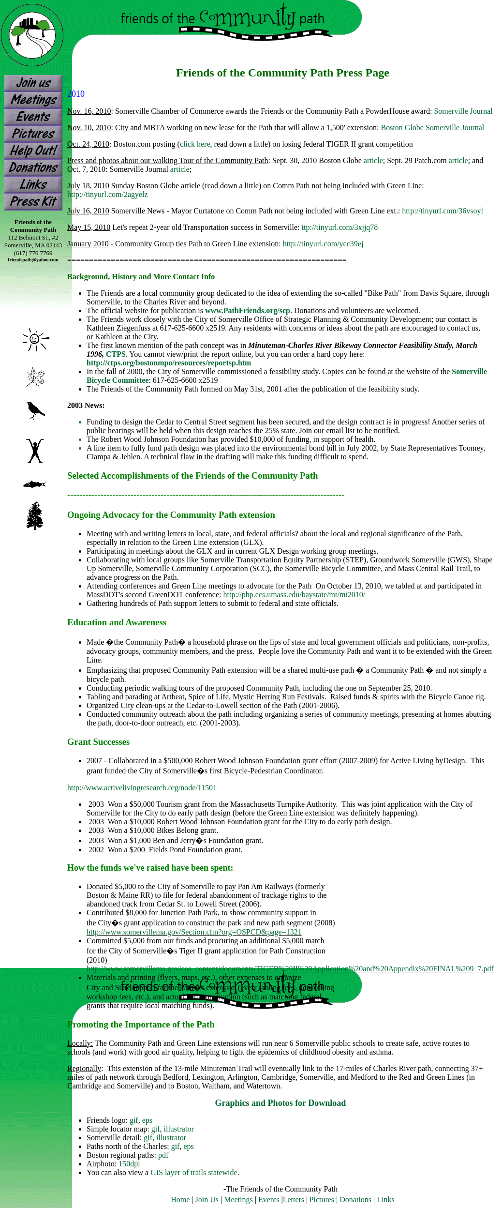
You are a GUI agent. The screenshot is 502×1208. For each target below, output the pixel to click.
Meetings (238, 1199)
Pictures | (325, 1199)
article (373, 160)
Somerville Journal (463, 111)
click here (195, 144)
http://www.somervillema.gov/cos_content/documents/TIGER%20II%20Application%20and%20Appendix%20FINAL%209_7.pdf (290, 969)
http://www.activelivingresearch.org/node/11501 (142, 788)
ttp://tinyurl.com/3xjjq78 (340, 227)
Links (385, 1199)
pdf (163, 1155)
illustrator (179, 1129)
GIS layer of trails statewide (193, 1172)
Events (269, 1199)
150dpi (129, 1164)
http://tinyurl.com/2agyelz (107, 194)
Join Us (207, 1199)
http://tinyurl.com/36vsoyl (442, 211)
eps (147, 1120)
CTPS (116, 354)
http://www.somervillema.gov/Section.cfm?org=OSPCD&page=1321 (194, 932)
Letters (293, 1199)
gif (134, 1120)
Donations (355, 1199)
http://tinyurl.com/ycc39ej (323, 244)
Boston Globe (402, 127)
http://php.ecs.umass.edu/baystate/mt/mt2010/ (294, 594)
